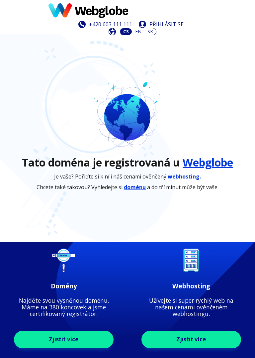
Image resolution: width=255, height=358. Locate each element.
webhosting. (184, 117)
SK (150, 31)
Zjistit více (63, 221)
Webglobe (208, 103)
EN (138, 31)
